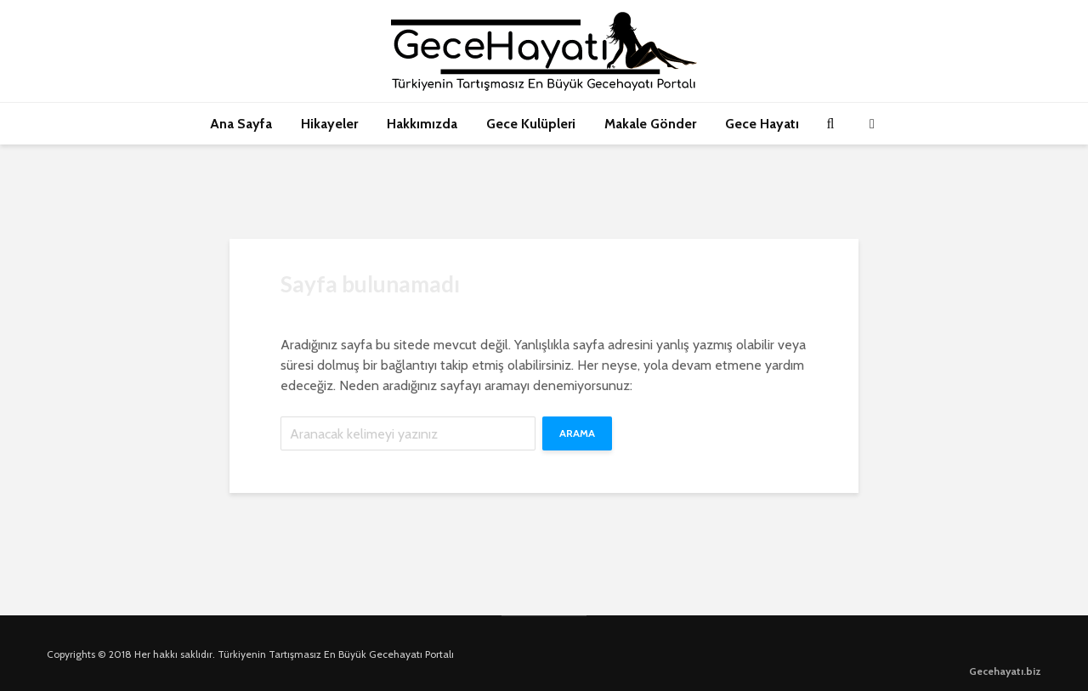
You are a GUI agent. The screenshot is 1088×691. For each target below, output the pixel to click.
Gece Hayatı (762, 124)
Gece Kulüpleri (530, 124)
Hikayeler (329, 124)
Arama (577, 433)
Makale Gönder (650, 124)
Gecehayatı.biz (1005, 671)
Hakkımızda (422, 124)
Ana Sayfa (241, 124)
